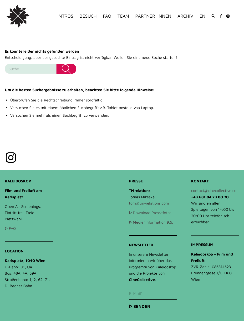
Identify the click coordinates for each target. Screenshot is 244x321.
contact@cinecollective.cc (213, 190)
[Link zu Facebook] (220, 16)
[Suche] (213, 16)
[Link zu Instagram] (228, 16)
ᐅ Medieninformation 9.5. (151, 222)
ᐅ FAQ (10, 228)
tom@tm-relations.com (149, 203)
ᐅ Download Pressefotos (150, 213)
